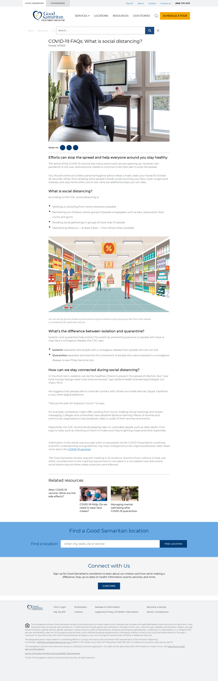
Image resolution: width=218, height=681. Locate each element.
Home (31, 31)
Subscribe (109, 586)
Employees (80, 607)
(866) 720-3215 (182, 3)
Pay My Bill (59, 612)
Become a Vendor (157, 607)
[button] (173, 544)
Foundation (58, 3)
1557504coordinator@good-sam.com (54, 642)
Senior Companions (157, 612)
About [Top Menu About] (141, 3)
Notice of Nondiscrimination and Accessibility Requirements (52, 653)
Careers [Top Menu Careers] (152, 3)
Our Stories (141, 15)
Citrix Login (60, 607)
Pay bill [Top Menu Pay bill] (129, 3)
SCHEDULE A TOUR (175, 15)
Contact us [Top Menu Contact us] (165, 3)
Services (81, 15)
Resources (121, 15)
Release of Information (107, 607)
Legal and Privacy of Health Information (117, 612)
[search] (156, 16)
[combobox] (110, 543)
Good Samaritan (34, 3)
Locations (101, 15)
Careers (78, 612)
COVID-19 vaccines (79, 449)
